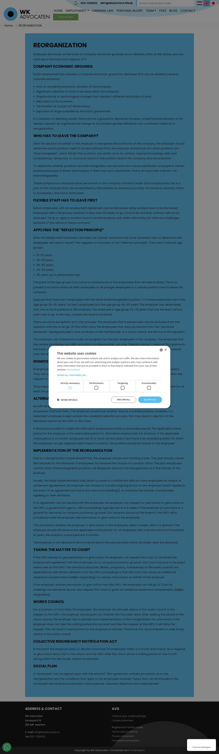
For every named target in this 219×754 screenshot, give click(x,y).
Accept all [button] (149, 399)
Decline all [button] (122, 399)
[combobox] (161, 349)
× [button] (165, 349)
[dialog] (109, 377)
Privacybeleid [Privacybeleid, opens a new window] (74, 369)
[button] (109, 374)
